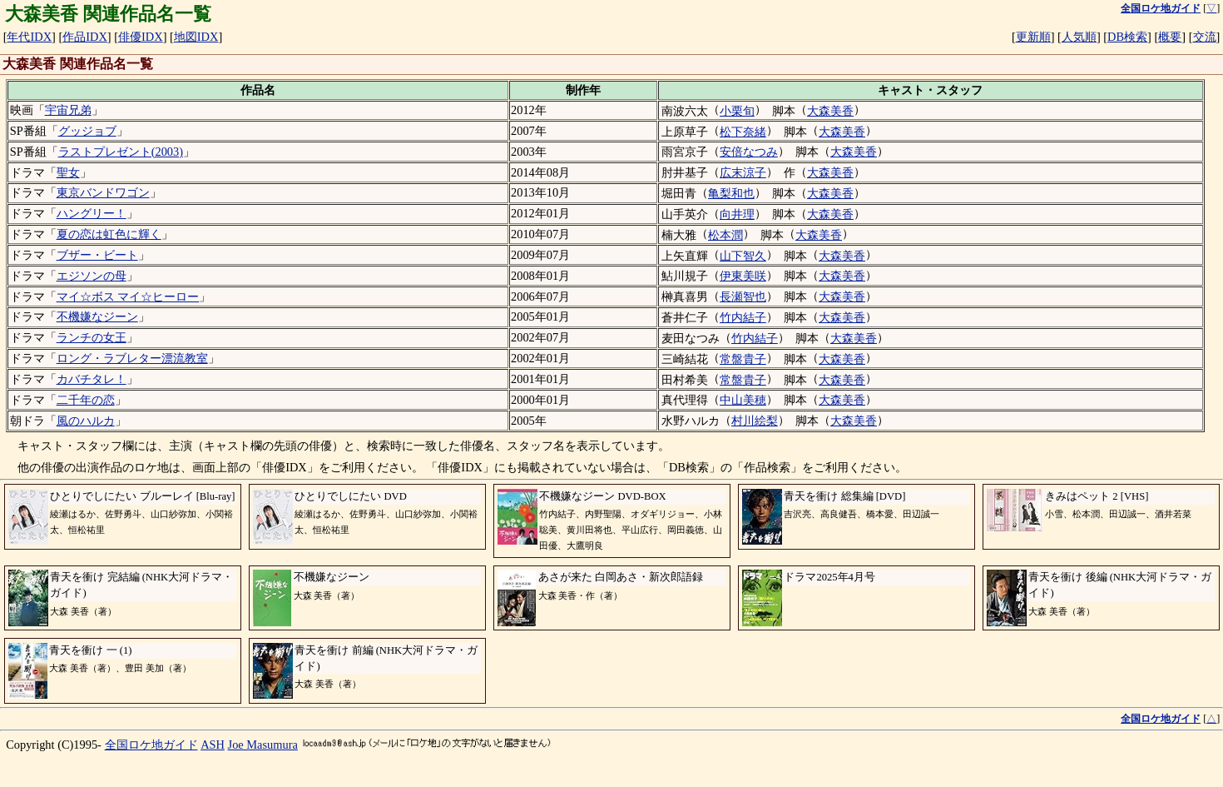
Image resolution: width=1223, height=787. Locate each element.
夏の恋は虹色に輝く (109, 234)
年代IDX (29, 36)
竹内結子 (743, 317)
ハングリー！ (91, 213)
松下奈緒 (743, 131)
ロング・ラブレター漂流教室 (132, 358)
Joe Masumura (263, 744)
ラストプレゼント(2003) (120, 151)
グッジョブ (87, 130)
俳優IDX (140, 36)
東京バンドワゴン (103, 192)
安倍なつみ (749, 151)
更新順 (1033, 36)
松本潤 (725, 235)
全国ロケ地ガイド (151, 744)
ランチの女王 (91, 337)
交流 (1204, 36)
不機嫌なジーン (97, 316)
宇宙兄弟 (68, 110)
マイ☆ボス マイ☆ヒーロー (128, 296)
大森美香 (830, 110)
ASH (213, 744)
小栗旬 (737, 110)
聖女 (68, 172)
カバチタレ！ (91, 379)
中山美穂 (743, 399)
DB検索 (1127, 36)
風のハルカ (86, 420)
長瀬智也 (743, 296)
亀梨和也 (731, 193)
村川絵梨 (754, 420)
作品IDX (84, 36)
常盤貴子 (743, 359)
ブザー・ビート (97, 255)
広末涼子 (743, 172)
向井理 (737, 214)
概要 (1169, 36)
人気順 (1079, 36)
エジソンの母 (91, 275)
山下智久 (743, 255)
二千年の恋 (86, 399)
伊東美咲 (743, 275)
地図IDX (196, 36)
